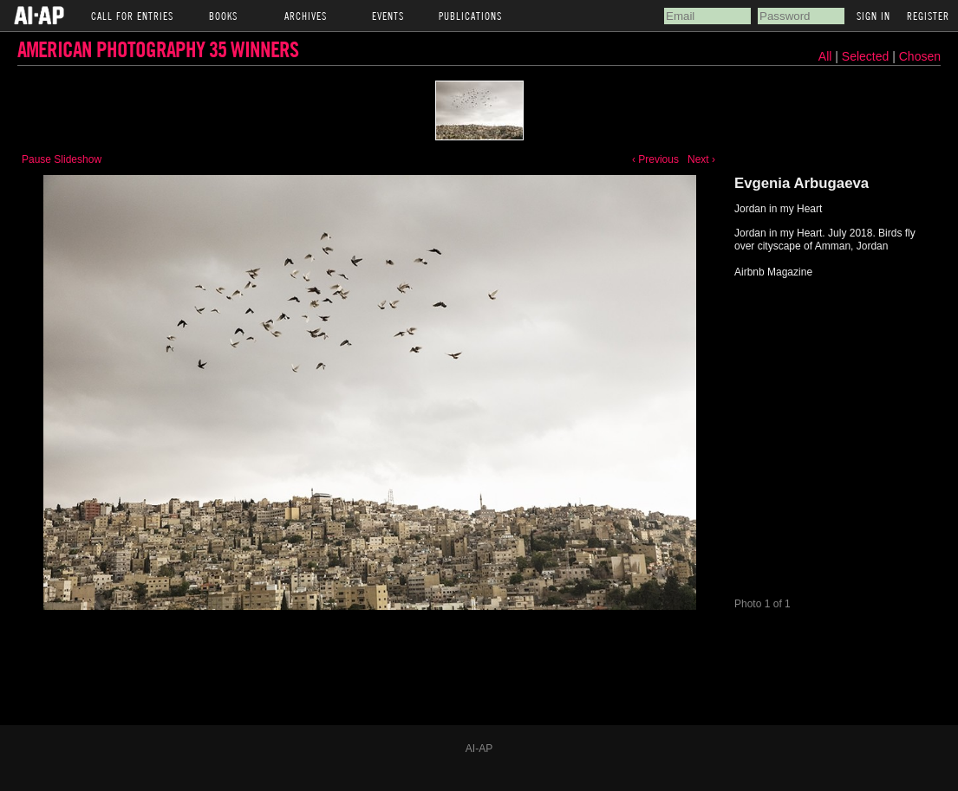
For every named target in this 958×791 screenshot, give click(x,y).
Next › (701, 159)
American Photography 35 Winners (157, 49)
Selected (867, 56)
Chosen (920, 56)
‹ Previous (655, 159)
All (825, 56)
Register (928, 16)
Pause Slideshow (61, 159)
